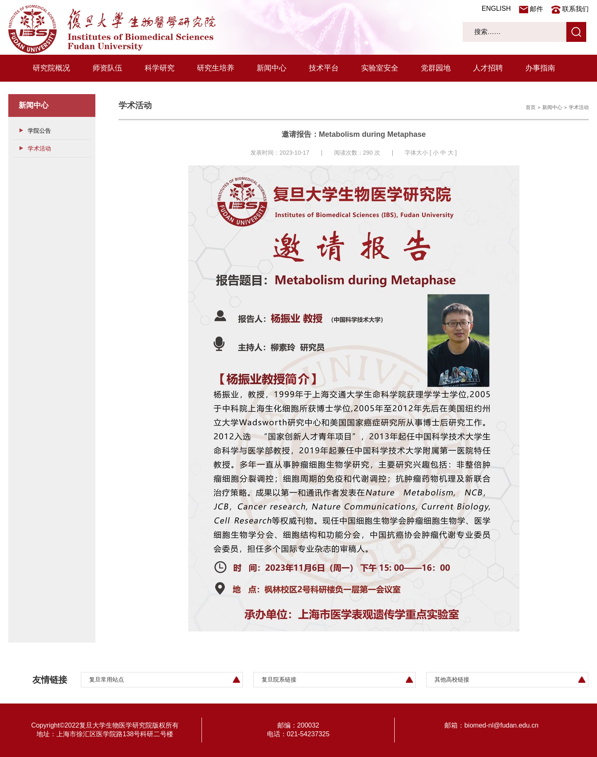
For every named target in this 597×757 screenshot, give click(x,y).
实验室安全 (379, 68)
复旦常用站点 (106, 679)
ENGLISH (496, 8)
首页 (531, 107)
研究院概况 (51, 68)
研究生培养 (215, 68)
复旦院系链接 (279, 679)
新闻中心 (271, 68)
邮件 (536, 8)
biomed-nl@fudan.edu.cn (501, 725)
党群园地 (436, 68)
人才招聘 (488, 68)
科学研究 (160, 68)
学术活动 (39, 148)
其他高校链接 (451, 679)
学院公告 (39, 130)
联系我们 (575, 8)
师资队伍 (107, 68)
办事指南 (540, 68)
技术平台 (324, 68)
